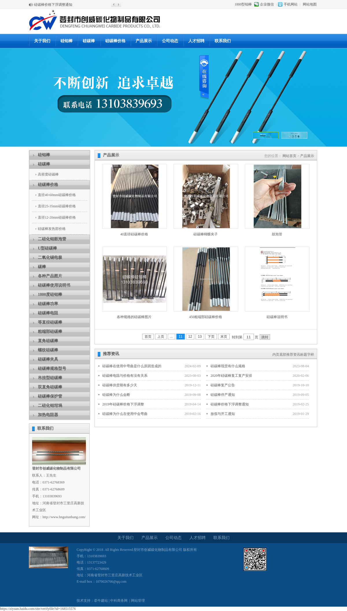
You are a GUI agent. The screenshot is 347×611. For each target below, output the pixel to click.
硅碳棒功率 (48, 304)
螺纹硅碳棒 (48, 350)
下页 (211, 337)
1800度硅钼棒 (50, 294)
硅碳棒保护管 (50, 396)
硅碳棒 (89, 41)
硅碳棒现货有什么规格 (228, 366)
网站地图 (310, 4)
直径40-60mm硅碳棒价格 (57, 195)
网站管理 (138, 601)
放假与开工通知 (223, 414)
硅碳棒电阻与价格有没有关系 (124, 376)
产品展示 (144, 41)
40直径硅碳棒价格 (134, 234)
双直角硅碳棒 (50, 387)
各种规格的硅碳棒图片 (134, 317)
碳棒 (42, 267)
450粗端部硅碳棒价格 (205, 317)
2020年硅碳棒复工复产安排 (231, 376)
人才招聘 (196, 41)
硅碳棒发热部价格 (52, 229)
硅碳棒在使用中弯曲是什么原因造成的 (131, 366)
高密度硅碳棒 (48, 174)
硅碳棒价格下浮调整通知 (53, 5)
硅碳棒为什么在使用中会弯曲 (124, 414)
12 (190, 337)
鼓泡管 (277, 234)
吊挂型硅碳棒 (50, 378)
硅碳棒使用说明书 (54, 285)
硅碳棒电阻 (48, 313)
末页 (223, 337)
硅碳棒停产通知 (223, 395)
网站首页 (289, 156)
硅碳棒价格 (115, 41)
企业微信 (267, 4)
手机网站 (291, 4)
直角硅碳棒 (48, 341)
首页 (148, 337)
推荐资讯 (111, 354)
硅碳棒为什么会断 (116, 395)
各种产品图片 (50, 276)
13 (200, 337)
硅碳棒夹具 (48, 359)
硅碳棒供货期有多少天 (119, 385)
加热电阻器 (48, 415)
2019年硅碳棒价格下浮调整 (123, 404)
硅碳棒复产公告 (223, 385)
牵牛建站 (101, 601)
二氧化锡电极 (50, 257)
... (171, 337)
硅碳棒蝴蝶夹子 (205, 234)
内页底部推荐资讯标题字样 (293, 354)
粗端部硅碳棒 (50, 331)
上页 (160, 337)
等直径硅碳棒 (50, 322)
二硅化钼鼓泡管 (52, 239)
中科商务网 (119, 601)
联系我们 (223, 41)
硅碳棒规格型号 (52, 368)
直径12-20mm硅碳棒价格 (57, 217)
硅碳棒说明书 (277, 317)
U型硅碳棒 (47, 248)
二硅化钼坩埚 (50, 405)
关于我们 (42, 41)
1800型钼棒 (243, 4)
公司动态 (170, 41)
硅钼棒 (66, 41)
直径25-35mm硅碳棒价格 (57, 206)
